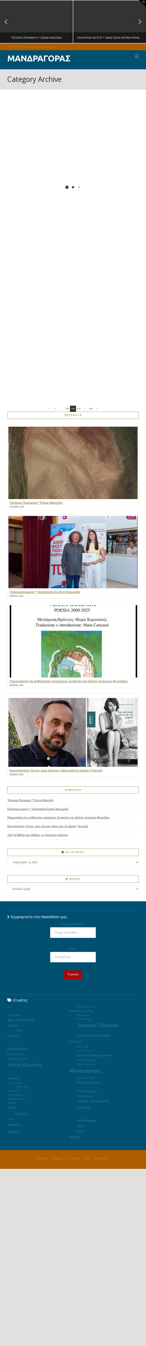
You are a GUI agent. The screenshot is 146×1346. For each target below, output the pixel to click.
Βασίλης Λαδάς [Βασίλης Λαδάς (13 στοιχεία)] (83, 1015)
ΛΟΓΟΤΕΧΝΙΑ (72, 1158)
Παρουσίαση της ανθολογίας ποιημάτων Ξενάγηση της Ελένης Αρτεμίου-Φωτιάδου (58, 817)
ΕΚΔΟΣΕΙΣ (57, 1158)
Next (138, 21)
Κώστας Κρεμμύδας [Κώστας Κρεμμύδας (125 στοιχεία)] (24, 1064)
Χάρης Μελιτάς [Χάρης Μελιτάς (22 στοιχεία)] (85, 1096)
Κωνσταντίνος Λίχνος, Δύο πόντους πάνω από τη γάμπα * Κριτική (47, 826)
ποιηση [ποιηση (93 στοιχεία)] (74, 1137)
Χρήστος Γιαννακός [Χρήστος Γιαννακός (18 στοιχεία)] (16, 1099)
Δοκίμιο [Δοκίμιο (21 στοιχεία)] (19, 1030)
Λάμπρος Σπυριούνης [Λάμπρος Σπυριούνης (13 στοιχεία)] (85, 1064)
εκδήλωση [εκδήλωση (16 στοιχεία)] (11, 1103)
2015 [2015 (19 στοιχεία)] (9, 1007)
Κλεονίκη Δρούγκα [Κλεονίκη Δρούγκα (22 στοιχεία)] (17, 1058)
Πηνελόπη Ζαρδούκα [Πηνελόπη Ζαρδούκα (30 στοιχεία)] (89, 1082)
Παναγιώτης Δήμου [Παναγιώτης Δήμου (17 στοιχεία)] (86, 1077)
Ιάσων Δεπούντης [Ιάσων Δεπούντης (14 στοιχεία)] (84, 1050)
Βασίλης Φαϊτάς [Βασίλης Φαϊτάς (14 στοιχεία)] (14, 1015)
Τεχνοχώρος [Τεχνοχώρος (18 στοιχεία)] (12, 1090)
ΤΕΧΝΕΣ (87, 1158)
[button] (137, 56)
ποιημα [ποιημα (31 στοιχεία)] (81, 1130)
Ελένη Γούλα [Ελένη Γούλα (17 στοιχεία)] (83, 1046)
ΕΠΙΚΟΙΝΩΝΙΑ (102, 1158)
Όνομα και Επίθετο (73, 924)
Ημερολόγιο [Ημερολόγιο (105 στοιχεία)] (17, 1048)
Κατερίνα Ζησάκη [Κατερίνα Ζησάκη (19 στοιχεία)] (16, 1054)
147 (79, 408)
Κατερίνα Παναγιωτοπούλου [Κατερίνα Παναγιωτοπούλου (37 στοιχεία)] (94, 1055)
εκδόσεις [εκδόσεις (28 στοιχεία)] (12, 1107)
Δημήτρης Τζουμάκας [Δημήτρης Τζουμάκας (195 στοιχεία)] (98, 1025)
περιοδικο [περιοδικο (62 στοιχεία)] (14, 1124)
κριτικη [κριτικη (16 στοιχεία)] (10, 1119)
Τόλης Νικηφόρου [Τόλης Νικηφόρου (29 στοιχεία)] (87, 1091)
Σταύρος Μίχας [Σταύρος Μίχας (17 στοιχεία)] (22, 1086)
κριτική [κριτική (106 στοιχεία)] (21, 1113)
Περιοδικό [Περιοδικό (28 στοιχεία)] (13, 1078)
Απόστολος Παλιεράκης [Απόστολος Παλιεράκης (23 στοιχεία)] (81, 1011)
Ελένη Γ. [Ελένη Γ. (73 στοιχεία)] (75, 1041)
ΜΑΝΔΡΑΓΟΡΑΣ (38, 58)
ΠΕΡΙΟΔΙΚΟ (42, 1158)
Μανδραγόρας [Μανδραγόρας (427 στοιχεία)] (85, 1071)
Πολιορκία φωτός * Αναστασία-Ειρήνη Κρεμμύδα (37, 809)
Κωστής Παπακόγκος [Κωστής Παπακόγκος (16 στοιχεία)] (86, 1060)
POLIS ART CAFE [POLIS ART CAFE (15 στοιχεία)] (85, 1007)
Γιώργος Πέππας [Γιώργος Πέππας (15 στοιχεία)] (84, 1019)
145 (67, 408)
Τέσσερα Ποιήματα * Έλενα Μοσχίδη (30, 800)
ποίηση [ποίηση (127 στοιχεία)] (13, 1131)
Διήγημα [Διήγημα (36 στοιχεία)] (12, 1025)
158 (91, 408)
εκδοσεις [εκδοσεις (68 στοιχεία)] (83, 1107)
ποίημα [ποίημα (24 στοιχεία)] (80, 1125)
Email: (73, 948)
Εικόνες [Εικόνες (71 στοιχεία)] (13, 1036)
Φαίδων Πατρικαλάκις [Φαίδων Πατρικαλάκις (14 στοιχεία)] (16, 1095)
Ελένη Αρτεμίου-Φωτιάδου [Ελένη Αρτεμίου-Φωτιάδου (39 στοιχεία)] (94, 1035)
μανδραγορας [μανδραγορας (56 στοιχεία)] (86, 1120)
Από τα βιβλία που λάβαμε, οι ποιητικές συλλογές (37, 835)
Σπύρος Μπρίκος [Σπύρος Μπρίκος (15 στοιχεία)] (14, 1082)
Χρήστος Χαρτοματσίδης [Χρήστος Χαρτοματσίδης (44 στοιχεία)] (93, 1101)
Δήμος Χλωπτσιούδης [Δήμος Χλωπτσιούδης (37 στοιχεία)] (20, 1019)
